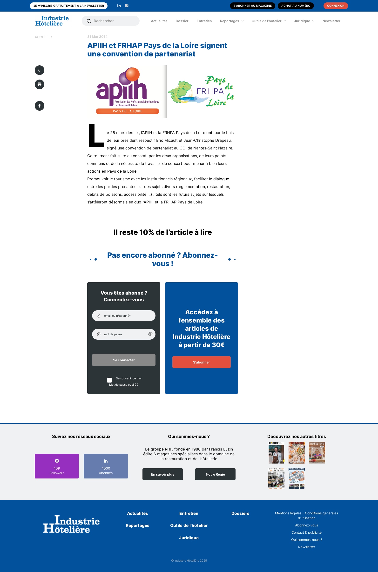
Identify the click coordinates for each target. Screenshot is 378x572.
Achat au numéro (295, 5)
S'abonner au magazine (253, 5)
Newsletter (331, 21)
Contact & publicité (306, 532)
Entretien (204, 21)
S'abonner (201, 362)
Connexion (335, 5)
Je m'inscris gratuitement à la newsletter (69, 5)
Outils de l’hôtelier (267, 21)
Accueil (42, 37)
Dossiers (240, 513)
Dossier (182, 21)
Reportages (229, 21)
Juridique (302, 21)
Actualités (159, 21)
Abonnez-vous (306, 525)
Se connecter (124, 360)
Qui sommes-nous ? (306, 540)
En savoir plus (162, 474)
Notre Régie (215, 474)
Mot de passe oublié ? (123, 384)
